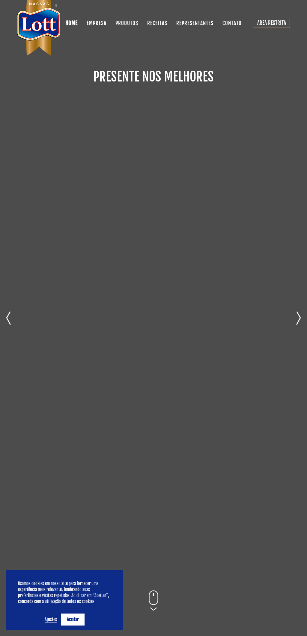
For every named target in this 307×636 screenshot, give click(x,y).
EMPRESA (96, 23)
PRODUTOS (126, 23)
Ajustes (51, 619)
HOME (71, 23)
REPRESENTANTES (194, 23)
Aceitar (73, 619)
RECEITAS (157, 23)
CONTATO (232, 23)
